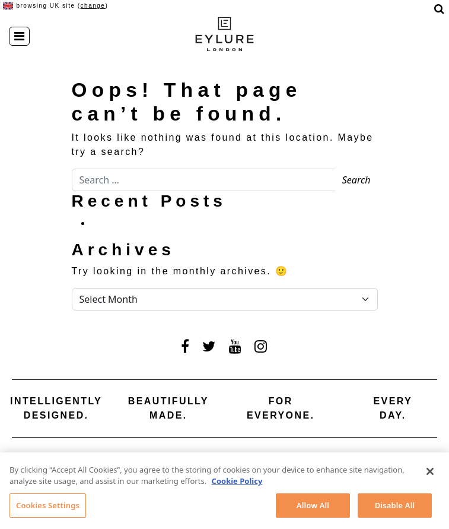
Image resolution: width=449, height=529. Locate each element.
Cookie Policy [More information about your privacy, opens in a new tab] (237, 484)
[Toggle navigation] (19, 36)
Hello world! (124, 223)
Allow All (313, 508)
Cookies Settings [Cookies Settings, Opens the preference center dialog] (47, 508)
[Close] (430, 474)
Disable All (395, 508)
